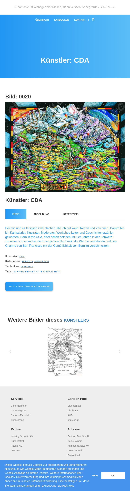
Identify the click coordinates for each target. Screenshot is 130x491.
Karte (38, 271)
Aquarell (27, 266)
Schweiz (18, 271)
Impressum (73, 420)
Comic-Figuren (18, 410)
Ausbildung (41, 214)
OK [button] (113, 475)
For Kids (27, 261)
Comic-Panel (17, 420)
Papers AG (16, 445)
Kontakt (79, 19)
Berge (29, 271)
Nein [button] (95, 475)
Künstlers (76, 320)
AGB (70, 415)
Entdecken (61, 19)
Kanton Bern (51, 271)
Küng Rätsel (17, 441)
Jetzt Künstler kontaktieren (29, 286)
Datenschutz (74, 405)
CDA (22, 256)
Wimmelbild (41, 261)
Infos (15, 214)
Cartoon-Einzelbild (20, 415)
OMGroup (16, 450)
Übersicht (42, 19)
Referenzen (71, 214)
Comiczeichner (19, 405)
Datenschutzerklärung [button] (58, 485)
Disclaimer (73, 410)
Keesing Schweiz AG (22, 436)
